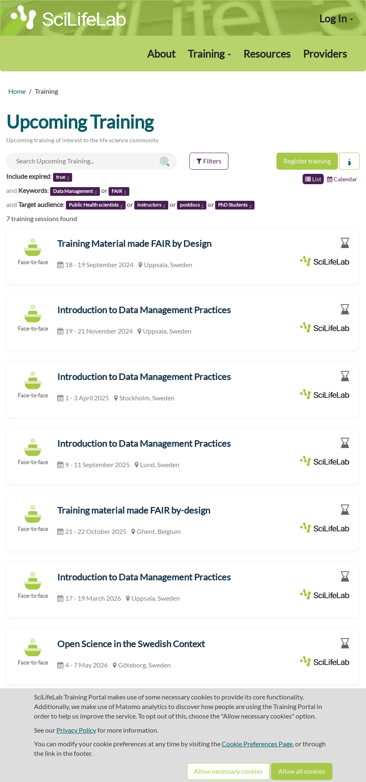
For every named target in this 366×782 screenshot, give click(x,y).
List (313, 179)
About (161, 53)
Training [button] (209, 53)
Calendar (342, 179)
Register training (307, 161)
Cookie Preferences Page (257, 744)
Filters (208, 161)
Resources (267, 53)
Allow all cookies (301, 771)
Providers (325, 53)
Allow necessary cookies (228, 771)
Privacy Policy (76, 730)
